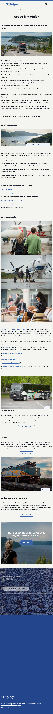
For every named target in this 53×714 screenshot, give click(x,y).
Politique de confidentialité (33, 703)
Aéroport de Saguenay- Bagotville (12, 329)
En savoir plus (26, 427)
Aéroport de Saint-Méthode (11, 366)
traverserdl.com (6, 204)
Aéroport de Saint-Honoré (11, 353)
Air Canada (6, 347)
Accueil (3, 10)
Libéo (24, 707)
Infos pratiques (10, 10)
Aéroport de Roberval (10, 363)
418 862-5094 (17, 200)
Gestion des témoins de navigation (11, 705)
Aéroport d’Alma (8, 359)
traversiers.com (6, 193)
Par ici (27, 542)
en (50, 4)
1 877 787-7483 (6, 189)
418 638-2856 (5, 200)
